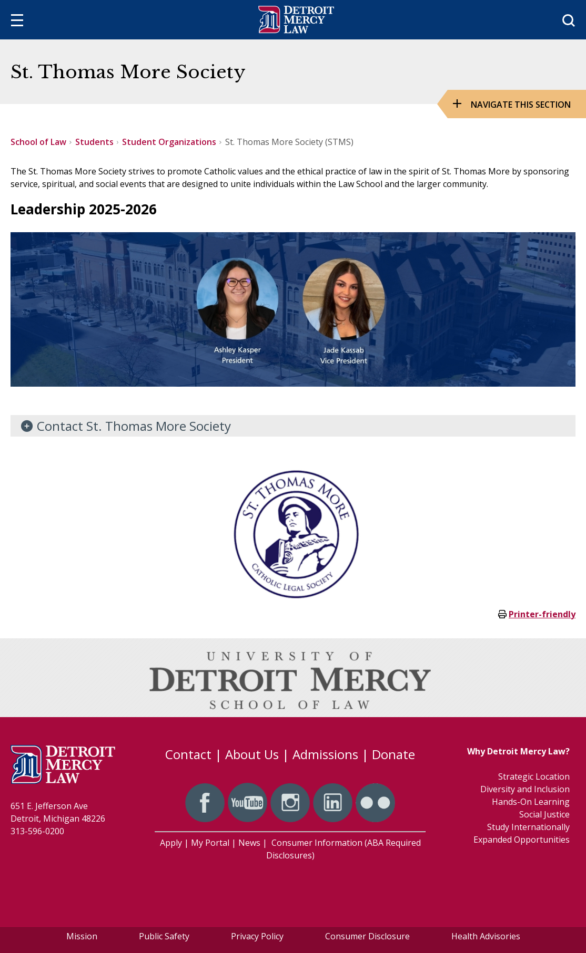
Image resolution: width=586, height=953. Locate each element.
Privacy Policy (257, 936)
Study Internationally (528, 827)
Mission (81, 936)
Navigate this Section (521, 104)
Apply (171, 842)
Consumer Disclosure (367, 936)
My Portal (210, 842)
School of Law (38, 142)
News (249, 842)
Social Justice (544, 814)
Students (94, 142)
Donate (393, 754)
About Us (252, 754)
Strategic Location (534, 776)
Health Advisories (485, 936)
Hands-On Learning (531, 801)
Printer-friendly (542, 614)
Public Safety (164, 936)
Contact (188, 754)
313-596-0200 (37, 831)
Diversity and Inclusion (525, 789)
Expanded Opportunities (521, 839)
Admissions (325, 754)
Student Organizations (169, 142)
